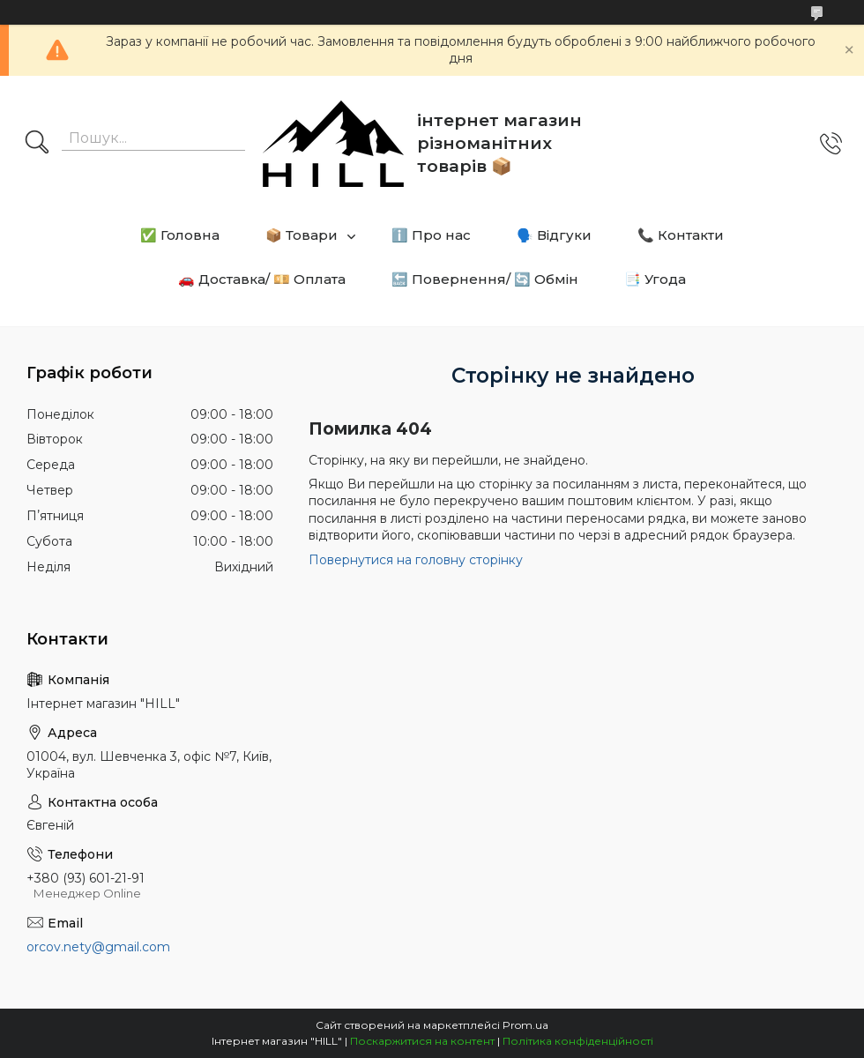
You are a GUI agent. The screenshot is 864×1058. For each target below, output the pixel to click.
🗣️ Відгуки (554, 235)
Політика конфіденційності (578, 1040)
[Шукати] (37, 143)
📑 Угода (655, 279)
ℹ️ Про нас (431, 235)
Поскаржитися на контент (422, 1040)
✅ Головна (180, 235)
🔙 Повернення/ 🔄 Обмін (484, 279)
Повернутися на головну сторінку (416, 560)
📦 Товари (301, 235)
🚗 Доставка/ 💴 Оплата (262, 279)
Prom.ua (525, 1025)
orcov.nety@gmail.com (98, 947)
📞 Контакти (680, 235)
